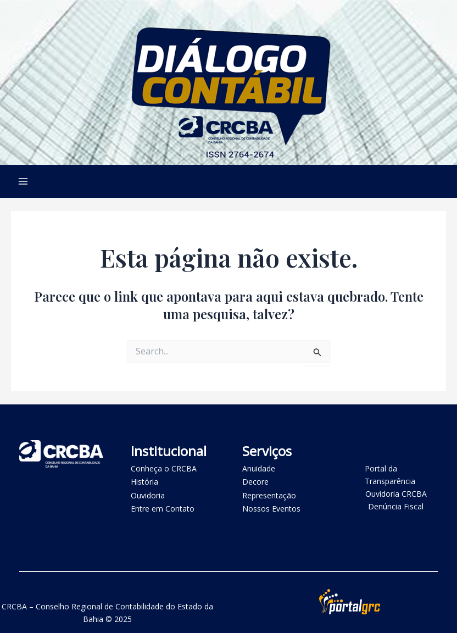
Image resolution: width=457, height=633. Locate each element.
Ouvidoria (148, 495)
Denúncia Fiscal (395, 506)
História (144, 481)
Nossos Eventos (271, 508)
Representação (269, 495)
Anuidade (258, 468)
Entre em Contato (162, 508)
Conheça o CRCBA (164, 468)
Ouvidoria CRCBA (396, 493)
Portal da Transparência (390, 474)
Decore (255, 481)
